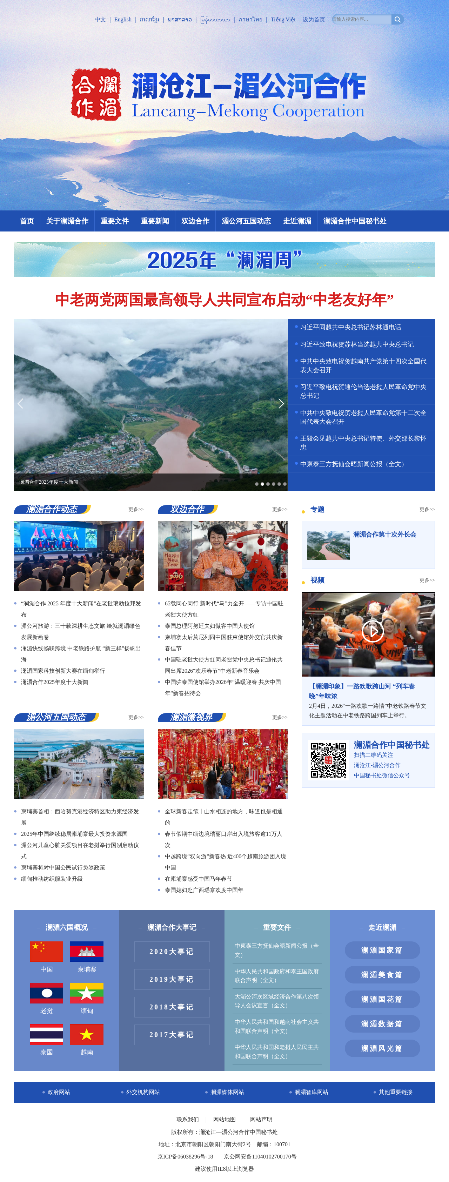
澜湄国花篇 (382, 999)
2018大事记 (171, 1007)
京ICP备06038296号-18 (185, 1157)
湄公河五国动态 (246, 221)
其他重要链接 (396, 1092)
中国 (46, 957)
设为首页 (314, 19)
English (123, 19)
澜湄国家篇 (382, 950)
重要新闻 (155, 221)
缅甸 (86, 998)
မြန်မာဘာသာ (215, 19)
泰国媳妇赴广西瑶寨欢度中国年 (204, 890)
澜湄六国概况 (67, 927)
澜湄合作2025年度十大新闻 (54, 682)
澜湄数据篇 (382, 1024)
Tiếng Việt (283, 19)
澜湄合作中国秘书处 (355, 221)
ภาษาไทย (250, 19)
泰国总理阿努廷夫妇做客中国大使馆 (210, 626)
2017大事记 (171, 1035)
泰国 (46, 1040)
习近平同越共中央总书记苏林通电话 (350, 327)
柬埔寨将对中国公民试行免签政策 (63, 868)
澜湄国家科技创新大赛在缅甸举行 (63, 671)
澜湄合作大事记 (171, 927)
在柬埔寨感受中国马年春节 (198, 879)
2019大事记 (171, 979)
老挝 (46, 998)
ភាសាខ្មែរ (149, 19)
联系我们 (188, 1119)
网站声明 (261, 1119)
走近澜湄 (297, 221)
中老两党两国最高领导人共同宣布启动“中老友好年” (224, 300)
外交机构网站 (143, 1092)
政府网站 (59, 1092)
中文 (100, 19)
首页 (27, 221)
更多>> (136, 509)
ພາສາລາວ (180, 19)
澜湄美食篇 (382, 975)
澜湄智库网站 (311, 1092)
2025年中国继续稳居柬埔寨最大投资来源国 (74, 834)
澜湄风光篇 (382, 1048)
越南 (86, 1040)
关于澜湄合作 (67, 221)
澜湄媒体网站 (227, 1092)
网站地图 (225, 1119)
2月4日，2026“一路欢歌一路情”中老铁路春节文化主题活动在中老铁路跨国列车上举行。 (368, 700)
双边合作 (195, 221)
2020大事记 (171, 951)
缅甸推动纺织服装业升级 (52, 879)
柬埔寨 (86, 957)
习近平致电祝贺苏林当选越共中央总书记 (357, 344)
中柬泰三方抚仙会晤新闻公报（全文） (354, 464)
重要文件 (115, 221)
